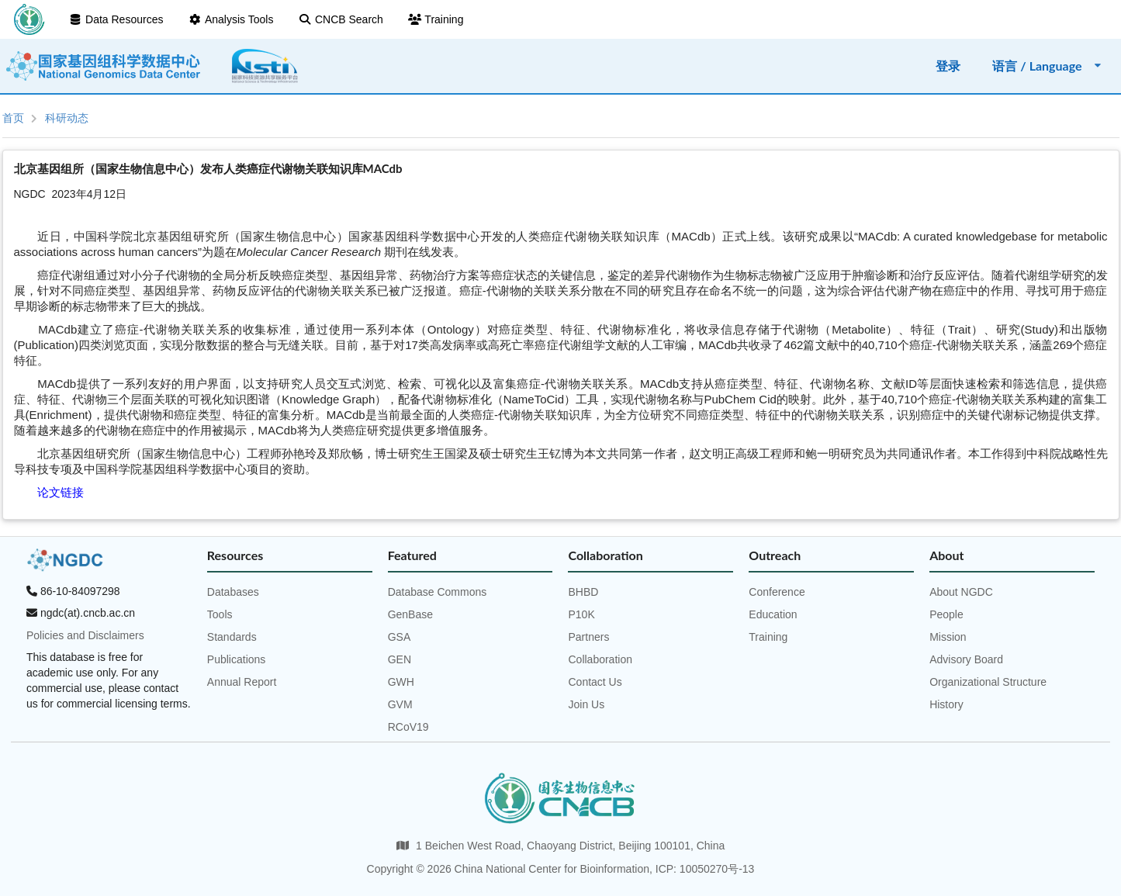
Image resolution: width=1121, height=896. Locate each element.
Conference (776, 592)
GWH (401, 682)
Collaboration (600, 659)
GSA (399, 637)
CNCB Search (340, 19)
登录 (948, 65)
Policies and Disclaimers (85, 635)
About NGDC (961, 592)
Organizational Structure (988, 682)
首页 (13, 118)
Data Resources (116, 19)
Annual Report (242, 682)
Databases (233, 592)
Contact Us (594, 682)
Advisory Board (966, 659)
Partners (588, 637)
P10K (581, 614)
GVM (400, 704)
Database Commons (437, 592)
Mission (947, 637)
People (946, 614)
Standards (232, 637)
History (946, 704)
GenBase (410, 614)
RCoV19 (408, 727)
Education (773, 614)
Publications (236, 659)
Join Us (586, 704)
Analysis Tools (230, 19)
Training (436, 19)
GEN (399, 659)
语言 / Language (1047, 65)
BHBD (583, 592)
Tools (220, 614)
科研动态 (66, 118)
